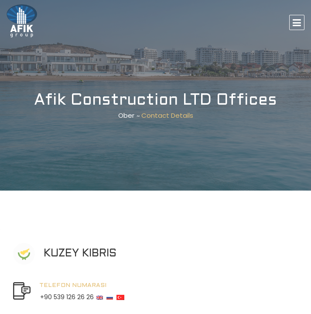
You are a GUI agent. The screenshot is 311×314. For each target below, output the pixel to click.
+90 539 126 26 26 (67, 297)
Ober (126, 115)
